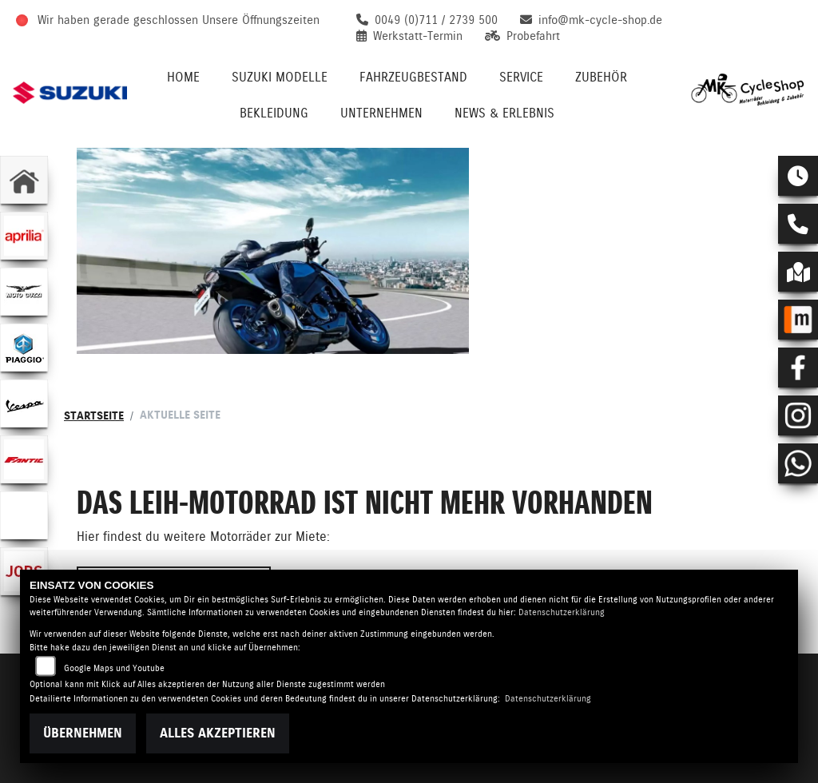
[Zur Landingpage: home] (24, 180)
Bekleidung (274, 113)
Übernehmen (82, 733)
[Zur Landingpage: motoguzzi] (24, 292)
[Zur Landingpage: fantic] (24, 459)
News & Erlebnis (504, 113)
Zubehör (601, 77)
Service (521, 77)
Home (183, 77)
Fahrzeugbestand (413, 77)
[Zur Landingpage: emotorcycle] (24, 515)
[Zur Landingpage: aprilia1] (24, 236)
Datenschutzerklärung (561, 612)
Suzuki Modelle (280, 77)
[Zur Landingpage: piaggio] (24, 348)
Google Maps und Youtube (114, 668)
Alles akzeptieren (218, 733)
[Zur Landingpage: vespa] (24, 403)
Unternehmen (381, 113)
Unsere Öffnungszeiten (261, 20)
